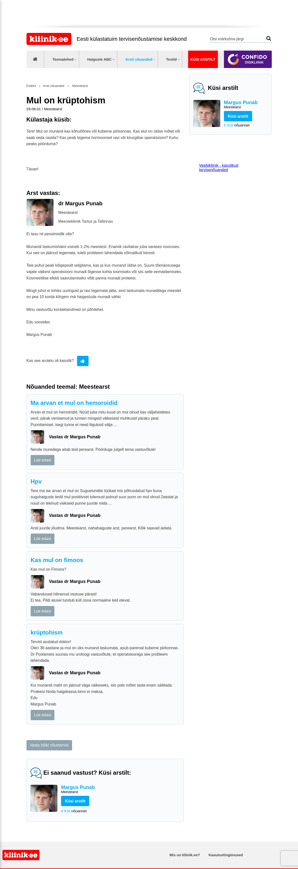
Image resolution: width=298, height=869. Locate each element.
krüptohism (47, 632)
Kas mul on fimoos (57, 560)
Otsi (269, 38)
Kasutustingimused (226, 855)
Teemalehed (63, 59)
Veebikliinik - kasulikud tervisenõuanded (218, 167)
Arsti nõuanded (138, 59)
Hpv (36, 481)
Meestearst (79, 86)
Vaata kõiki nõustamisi (49, 745)
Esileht (31, 86)
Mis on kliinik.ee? (184, 855)
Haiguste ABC (99, 59)
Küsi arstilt (202, 59)
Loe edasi (42, 460)
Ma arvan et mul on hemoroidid (74, 403)
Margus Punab (246, 105)
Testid (171, 59)
